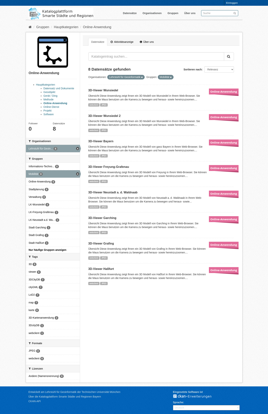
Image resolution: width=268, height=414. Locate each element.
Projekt (48, 110)
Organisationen (152, 13)
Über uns (190, 13)
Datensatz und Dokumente (59, 88)
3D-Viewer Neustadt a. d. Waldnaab (113, 192)
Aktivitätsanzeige (122, 41)
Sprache (178, 402)
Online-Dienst (51, 106)
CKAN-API (35, 401)
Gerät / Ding (50, 95)
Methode (49, 99)
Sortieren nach (193, 69)
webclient (93, 105)
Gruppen (172, 13)
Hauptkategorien (66, 27)
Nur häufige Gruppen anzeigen (47, 249)
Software (49, 114)
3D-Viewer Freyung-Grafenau (108, 166)
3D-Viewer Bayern (101, 141)
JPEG (103, 105)
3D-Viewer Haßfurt (101, 268)
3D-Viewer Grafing (101, 243)
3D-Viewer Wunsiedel (103, 90)
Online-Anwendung (97, 27)
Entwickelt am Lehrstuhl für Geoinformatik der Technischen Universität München (74, 391)
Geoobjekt (49, 92)
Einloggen (232, 2)
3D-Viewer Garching (102, 218)
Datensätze (130, 13)
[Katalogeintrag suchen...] (156, 56)
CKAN (195, 396)
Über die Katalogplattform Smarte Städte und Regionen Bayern (65, 396)
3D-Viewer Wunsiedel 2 (104, 115)
